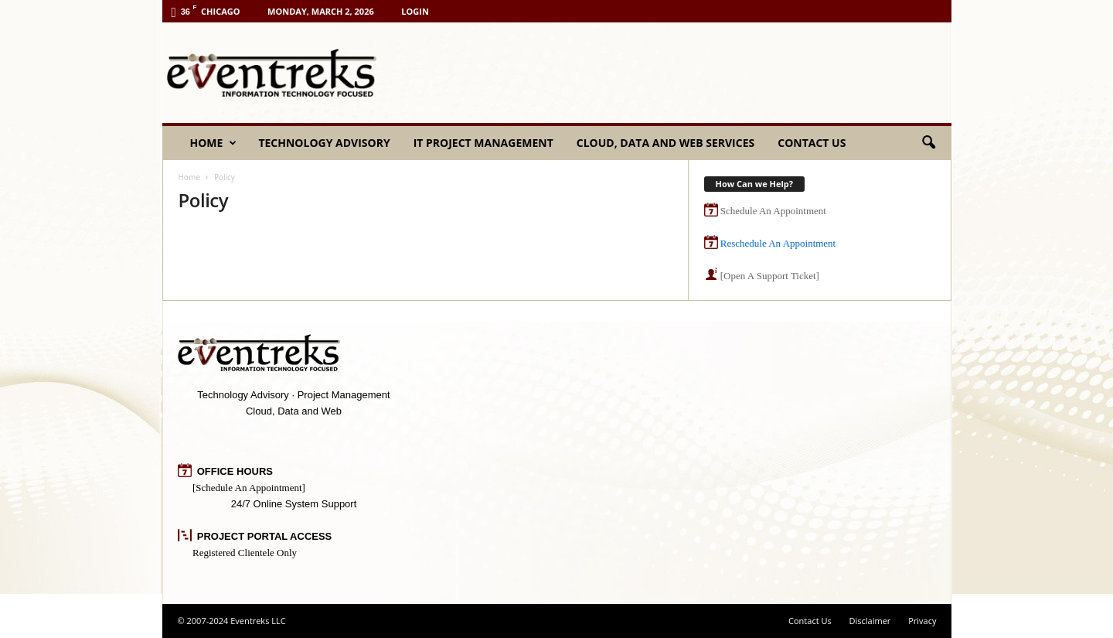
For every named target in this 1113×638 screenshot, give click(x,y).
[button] (928, 143)
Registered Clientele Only (244, 552)
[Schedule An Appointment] (248, 487)
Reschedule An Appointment (778, 243)
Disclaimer (870, 620)
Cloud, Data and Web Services (665, 142)
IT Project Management (483, 142)
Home (213, 143)
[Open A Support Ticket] (769, 275)
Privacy (922, 620)
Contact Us (812, 142)
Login (415, 11)
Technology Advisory (324, 142)
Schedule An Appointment (773, 211)
